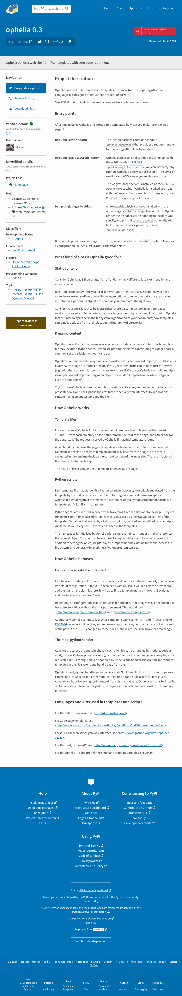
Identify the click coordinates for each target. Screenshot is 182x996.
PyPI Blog (89, 803)
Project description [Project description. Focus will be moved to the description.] (24, 88)
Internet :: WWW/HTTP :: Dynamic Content (27, 296)
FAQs (42, 823)
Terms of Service (89, 846)
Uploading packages (41, 808)
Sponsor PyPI (139, 818)
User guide (41, 813)
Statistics (91, 813)
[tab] (26, 88)
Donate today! (91, 901)
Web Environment (23, 250)
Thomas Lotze (31, 207)
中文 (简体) (122, 962)
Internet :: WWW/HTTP (26, 290)
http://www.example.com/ (132, 612)
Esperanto (174, 962)
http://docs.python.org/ (110, 713)
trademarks (126, 908)
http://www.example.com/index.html (81, 612)
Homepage (18, 185)
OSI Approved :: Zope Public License (25, 264)
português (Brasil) (64, 962)
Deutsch (108, 962)
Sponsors (135, 8)
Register (168, 8)
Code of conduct (89, 856)
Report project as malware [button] (26, 323)
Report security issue (91, 851)
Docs (120, 8)
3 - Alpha (17, 239)
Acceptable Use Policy (89, 866)
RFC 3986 (61, 624)
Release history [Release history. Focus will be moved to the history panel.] (21, 98)
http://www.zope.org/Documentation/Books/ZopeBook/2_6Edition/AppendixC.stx (111, 725)
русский (151, 962)
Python (16, 278)
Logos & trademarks (91, 818)
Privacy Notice (89, 861)
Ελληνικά (95, 962)
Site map (91, 923)
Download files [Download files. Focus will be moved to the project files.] (21, 108)
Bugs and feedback (139, 803)
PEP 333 (137, 162)
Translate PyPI (138, 813)
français (36, 962)
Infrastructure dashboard (89, 808)
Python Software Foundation (89, 912)
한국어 (94, 965)
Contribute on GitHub (138, 808)
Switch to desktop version (91, 941)
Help (107, 8)
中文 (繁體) (137, 962)
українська (82, 962)
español (25, 962)
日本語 (47, 962)
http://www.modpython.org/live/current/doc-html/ (128, 745)
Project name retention (41, 818)
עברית (162, 962)
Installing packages (41, 803)
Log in (152, 8)
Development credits (137, 823)
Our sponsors (91, 823)
